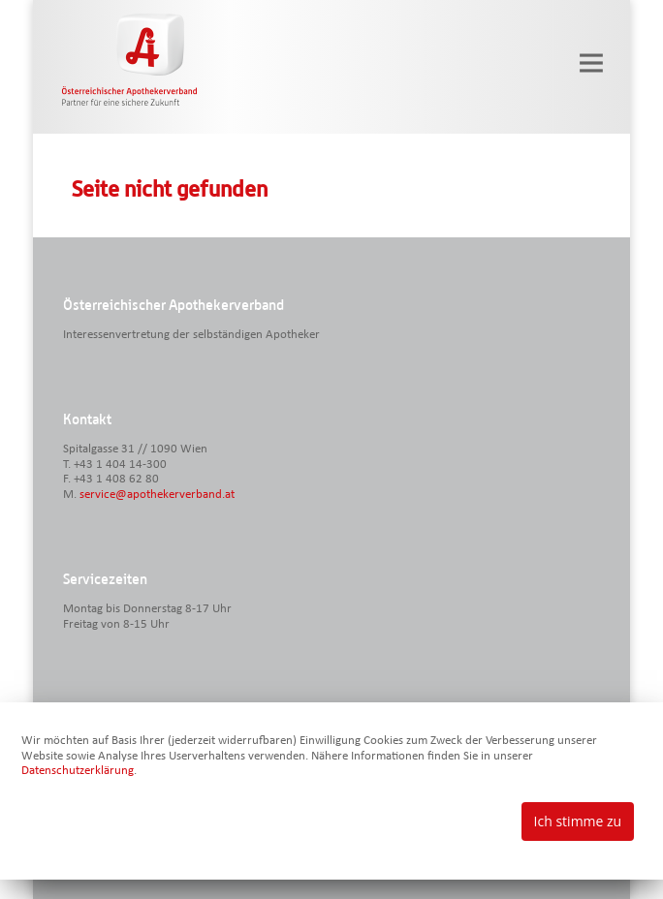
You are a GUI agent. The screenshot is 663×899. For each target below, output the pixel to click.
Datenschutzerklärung (77, 770)
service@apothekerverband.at (157, 494)
